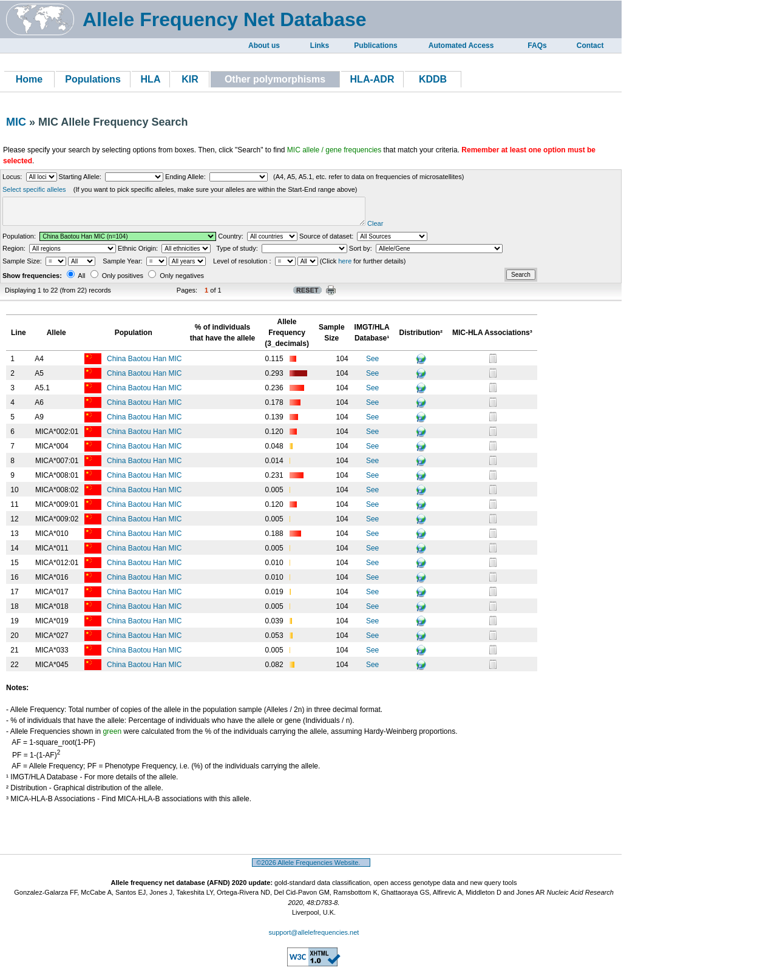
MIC (16, 122)
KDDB (433, 79)
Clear (413, 228)
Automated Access (461, 45)
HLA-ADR (372, 79)
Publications (375, 45)
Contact (590, 45)
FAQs (537, 45)
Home (29, 79)
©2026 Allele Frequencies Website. (311, 868)
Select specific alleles (34, 189)
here (344, 266)
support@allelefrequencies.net (314, 937)
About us (264, 45)
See (372, 364)
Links (319, 45)
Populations (93, 79)
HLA (151, 79)
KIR (190, 79)
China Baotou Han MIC (145, 364)
